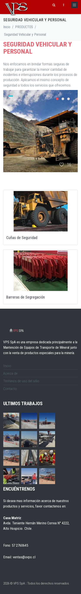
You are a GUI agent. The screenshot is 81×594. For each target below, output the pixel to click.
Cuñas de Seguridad (21, 237)
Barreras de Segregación (25, 297)
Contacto (10, 389)
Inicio (6, 27)
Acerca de (10, 373)
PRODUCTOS (24, 27)
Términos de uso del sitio (21, 381)
